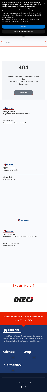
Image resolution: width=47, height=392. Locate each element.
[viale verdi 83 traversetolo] (23, 198)
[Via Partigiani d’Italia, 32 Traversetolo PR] (23, 264)
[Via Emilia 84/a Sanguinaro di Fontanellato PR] (23, 141)
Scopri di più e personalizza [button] (23, 31)
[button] (13, 357)
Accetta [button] (23, 26)
